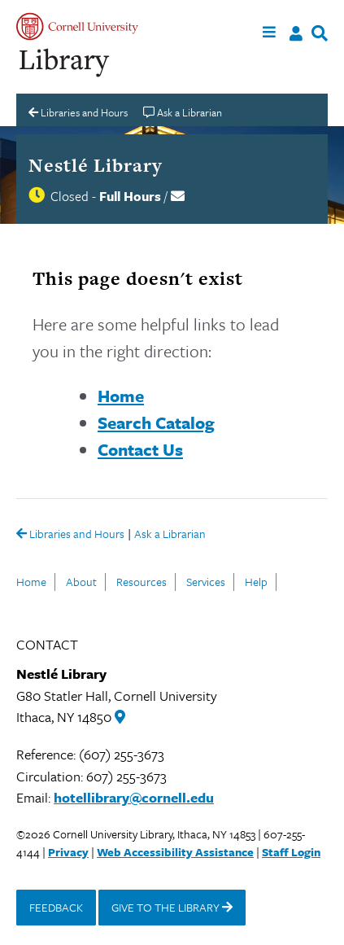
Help (256, 581)
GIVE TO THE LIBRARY (172, 907)
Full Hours (130, 196)
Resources (141, 581)
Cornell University (77, 26)
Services (205, 581)
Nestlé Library (95, 165)
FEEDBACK (56, 907)
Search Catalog (156, 422)
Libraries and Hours (70, 534)
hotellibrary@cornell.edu (134, 797)
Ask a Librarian (170, 535)
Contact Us (140, 449)
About (81, 581)
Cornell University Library (65, 63)
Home (121, 395)
